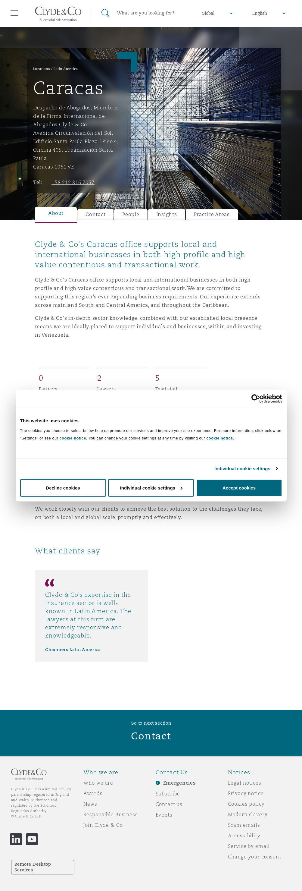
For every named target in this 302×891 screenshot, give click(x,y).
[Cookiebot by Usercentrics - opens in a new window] (255, 398)
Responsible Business (110, 814)
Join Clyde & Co (103, 825)
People (130, 214)
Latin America (66, 69)
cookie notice (73, 438)
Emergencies (179, 783)
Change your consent (254, 857)
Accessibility (244, 836)
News (90, 804)
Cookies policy (246, 804)
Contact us (169, 804)
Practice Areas (212, 214)
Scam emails (244, 825)
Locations (41, 69)
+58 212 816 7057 (73, 182)
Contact (95, 214)
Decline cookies (63, 487)
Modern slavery (248, 814)
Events (164, 815)
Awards (93, 793)
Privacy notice (246, 793)
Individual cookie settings (242, 468)
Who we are (98, 783)
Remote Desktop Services (32, 867)
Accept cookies (239, 487)
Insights (166, 214)
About (56, 213)
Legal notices (244, 783)
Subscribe (168, 794)
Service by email (249, 846)
